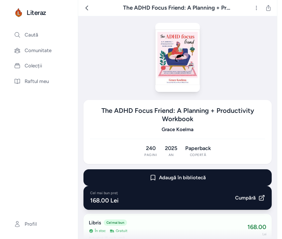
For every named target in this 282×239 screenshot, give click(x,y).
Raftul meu (31, 81)
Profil (25, 224)
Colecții (28, 65)
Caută (26, 35)
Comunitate (33, 50)
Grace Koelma (178, 129)
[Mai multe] (256, 8)
